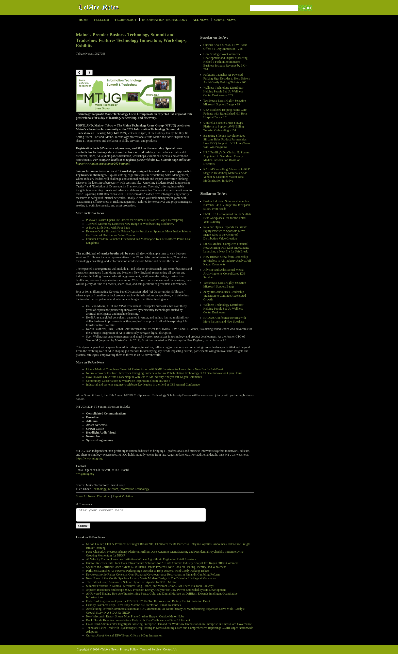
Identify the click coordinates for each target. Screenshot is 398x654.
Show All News (85, 496)
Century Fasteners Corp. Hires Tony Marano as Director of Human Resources (133, 605)
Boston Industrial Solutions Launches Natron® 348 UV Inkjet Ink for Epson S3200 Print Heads (226, 205)
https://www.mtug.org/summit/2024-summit (103, 163)
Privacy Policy (129, 649)
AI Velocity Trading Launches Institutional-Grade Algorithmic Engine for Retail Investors (141, 559)
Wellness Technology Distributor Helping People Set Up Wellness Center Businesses (223, 308)
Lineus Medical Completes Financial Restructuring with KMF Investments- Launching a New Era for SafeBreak (226, 247)
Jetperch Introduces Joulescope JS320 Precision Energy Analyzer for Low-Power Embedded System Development (156, 590)
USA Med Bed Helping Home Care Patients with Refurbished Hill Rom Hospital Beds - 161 (225, 113)
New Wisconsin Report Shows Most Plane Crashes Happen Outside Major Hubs (135, 616)
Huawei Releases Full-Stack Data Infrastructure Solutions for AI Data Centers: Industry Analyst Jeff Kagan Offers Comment (162, 563)
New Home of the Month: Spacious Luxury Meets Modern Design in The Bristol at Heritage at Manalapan (151, 578)
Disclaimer (104, 496)
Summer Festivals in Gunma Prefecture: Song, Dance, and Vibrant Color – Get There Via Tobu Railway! (150, 586)
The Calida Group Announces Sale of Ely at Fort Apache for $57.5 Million (131, 582)
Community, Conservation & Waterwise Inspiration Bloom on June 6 (128, 380)
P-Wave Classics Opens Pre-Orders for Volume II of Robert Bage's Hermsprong (134, 220)
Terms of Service (150, 649)
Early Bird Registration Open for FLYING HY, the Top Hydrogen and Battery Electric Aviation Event (148, 601)
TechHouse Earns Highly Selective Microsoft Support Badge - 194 (224, 102)
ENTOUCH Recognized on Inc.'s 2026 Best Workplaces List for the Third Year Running (227, 218)
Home (83, 20)
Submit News (225, 20)
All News (200, 20)
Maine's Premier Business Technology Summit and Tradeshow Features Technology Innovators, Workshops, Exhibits (131, 40)
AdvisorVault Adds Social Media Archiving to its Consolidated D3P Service (224, 273)
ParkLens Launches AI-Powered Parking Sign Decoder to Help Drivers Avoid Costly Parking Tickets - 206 (226, 78)
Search (305, 14)
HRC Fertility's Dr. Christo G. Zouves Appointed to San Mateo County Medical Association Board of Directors (226, 158)
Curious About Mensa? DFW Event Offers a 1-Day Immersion (124, 635)
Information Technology (165, 20)
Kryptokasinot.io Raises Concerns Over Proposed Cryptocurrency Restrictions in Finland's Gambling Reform (153, 574)
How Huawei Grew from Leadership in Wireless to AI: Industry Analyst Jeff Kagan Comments (227, 260)
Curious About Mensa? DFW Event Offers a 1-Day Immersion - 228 (225, 47)
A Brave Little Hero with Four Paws (108, 227)
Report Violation (123, 496)
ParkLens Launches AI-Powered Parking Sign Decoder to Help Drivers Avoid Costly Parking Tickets (147, 570)
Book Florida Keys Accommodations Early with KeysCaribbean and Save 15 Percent (138, 620)
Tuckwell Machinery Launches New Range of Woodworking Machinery (130, 224)
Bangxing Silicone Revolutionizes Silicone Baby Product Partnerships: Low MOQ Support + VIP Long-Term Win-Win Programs (226, 141)
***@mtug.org (85, 473)
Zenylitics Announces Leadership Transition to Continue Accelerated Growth (224, 295)
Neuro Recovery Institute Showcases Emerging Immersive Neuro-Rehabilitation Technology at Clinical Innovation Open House (164, 373)
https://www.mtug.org (89, 458)
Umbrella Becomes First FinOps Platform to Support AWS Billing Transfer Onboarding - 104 (223, 126)
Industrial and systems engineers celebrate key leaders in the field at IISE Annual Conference (143, 384)
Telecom (101, 20)
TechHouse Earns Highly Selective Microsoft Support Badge (224, 284)
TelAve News (113, 7)
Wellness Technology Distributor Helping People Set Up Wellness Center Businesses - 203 (223, 91)
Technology (125, 20)
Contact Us (170, 649)
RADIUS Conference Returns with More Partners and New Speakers (224, 319)
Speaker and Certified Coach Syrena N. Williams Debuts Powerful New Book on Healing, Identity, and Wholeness (156, 567)
